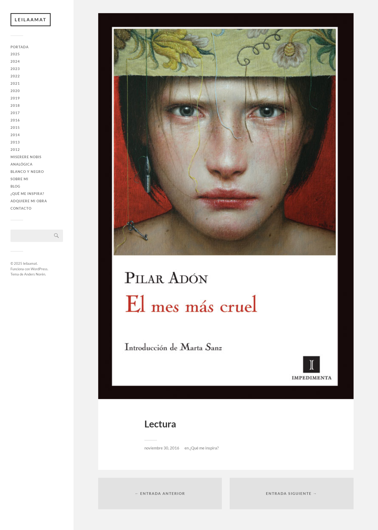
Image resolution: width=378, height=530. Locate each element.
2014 (15, 135)
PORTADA (19, 47)
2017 (15, 113)
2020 (15, 91)
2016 (15, 120)
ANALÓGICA (21, 164)
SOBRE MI (19, 179)
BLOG (15, 186)
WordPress (39, 269)
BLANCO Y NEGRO (27, 171)
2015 (15, 127)
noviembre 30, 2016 (161, 448)
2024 (15, 61)
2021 (15, 83)
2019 (15, 98)
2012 (15, 149)
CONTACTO (21, 208)
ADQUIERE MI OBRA (28, 201)
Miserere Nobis (25, 157)
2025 (15, 54)
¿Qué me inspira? (204, 448)
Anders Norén (34, 274)
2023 (15, 69)
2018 (15, 105)
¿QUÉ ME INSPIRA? (27, 194)
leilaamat (30, 19)
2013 (15, 142)
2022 (15, 76)
